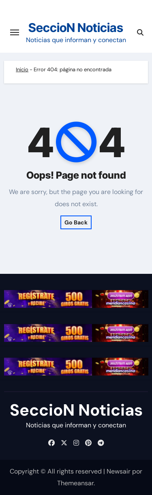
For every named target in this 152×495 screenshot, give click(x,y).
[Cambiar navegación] (14, 32)
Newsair (119, 471)
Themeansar (75, 483)
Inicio (22, 69)
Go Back (76, 222)
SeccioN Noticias (75, 27)
